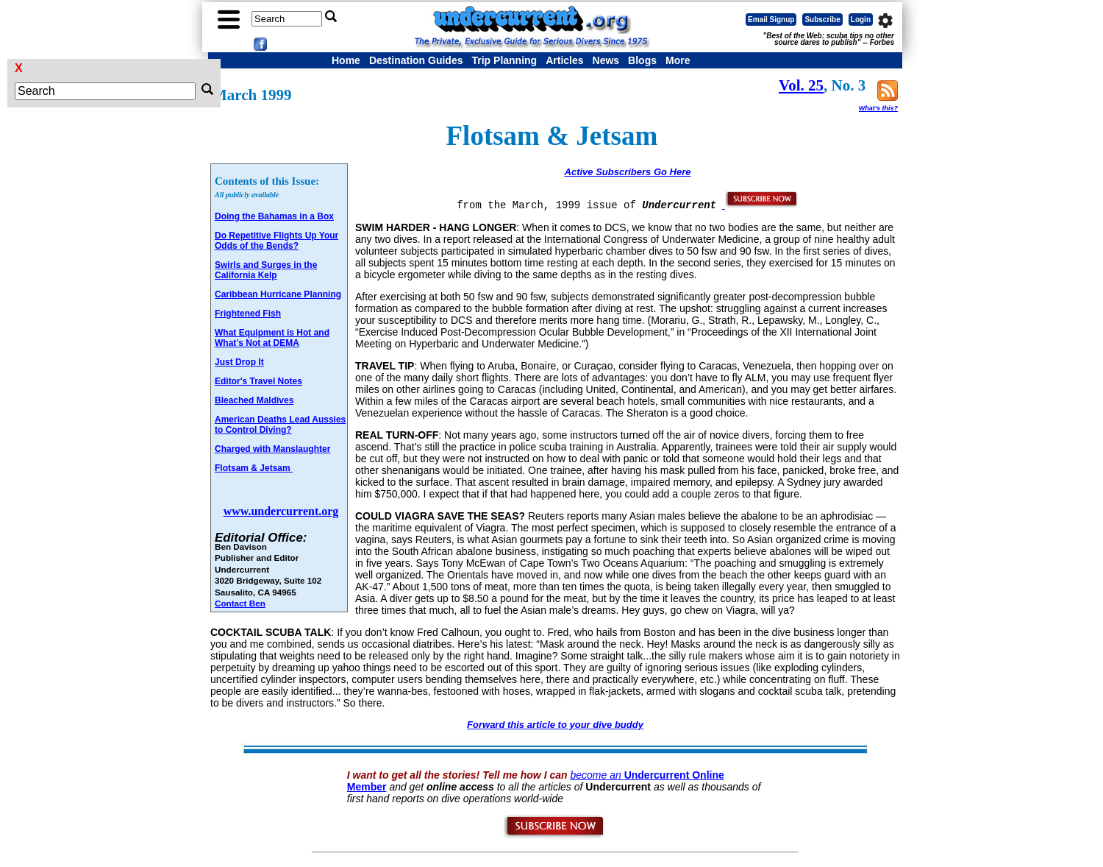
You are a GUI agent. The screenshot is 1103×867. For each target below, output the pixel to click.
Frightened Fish (248, 313)
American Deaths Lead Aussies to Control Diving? (280, 424)
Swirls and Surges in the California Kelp (266, 270)
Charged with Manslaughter (272, 449)
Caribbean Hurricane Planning (278, 294)
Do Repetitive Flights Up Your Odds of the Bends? (276, 240)
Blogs (642, 60)
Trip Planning (504, 60)
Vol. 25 (801, 85)
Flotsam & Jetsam (254, 468)
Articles (564, 60)
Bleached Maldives (254, 400)
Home (346, 60)
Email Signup (771, 19)
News (606, 60)
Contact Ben (240, 603)
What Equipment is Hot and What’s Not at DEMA (272, 338)
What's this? (878, 108)
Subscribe (822, 19)
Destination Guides (416, 60)
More (677, 60)
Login (861, 19)
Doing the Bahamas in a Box (274, 216)
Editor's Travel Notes (258, 381)
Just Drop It (239, 362)
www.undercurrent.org (281, 511)
